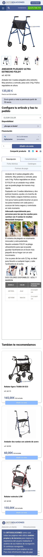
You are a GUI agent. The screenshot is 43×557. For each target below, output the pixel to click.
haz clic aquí (27, 552)
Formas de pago (21, 168)
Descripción (11, 159)
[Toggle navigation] (3, 8)
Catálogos (32, 164)
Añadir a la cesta (21, 403)
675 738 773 (34, 8)
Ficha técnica (12, 164)
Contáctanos (22, 8)
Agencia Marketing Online (22, 555)
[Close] (35, 532)
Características (31, 159)
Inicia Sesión (35, 3)
